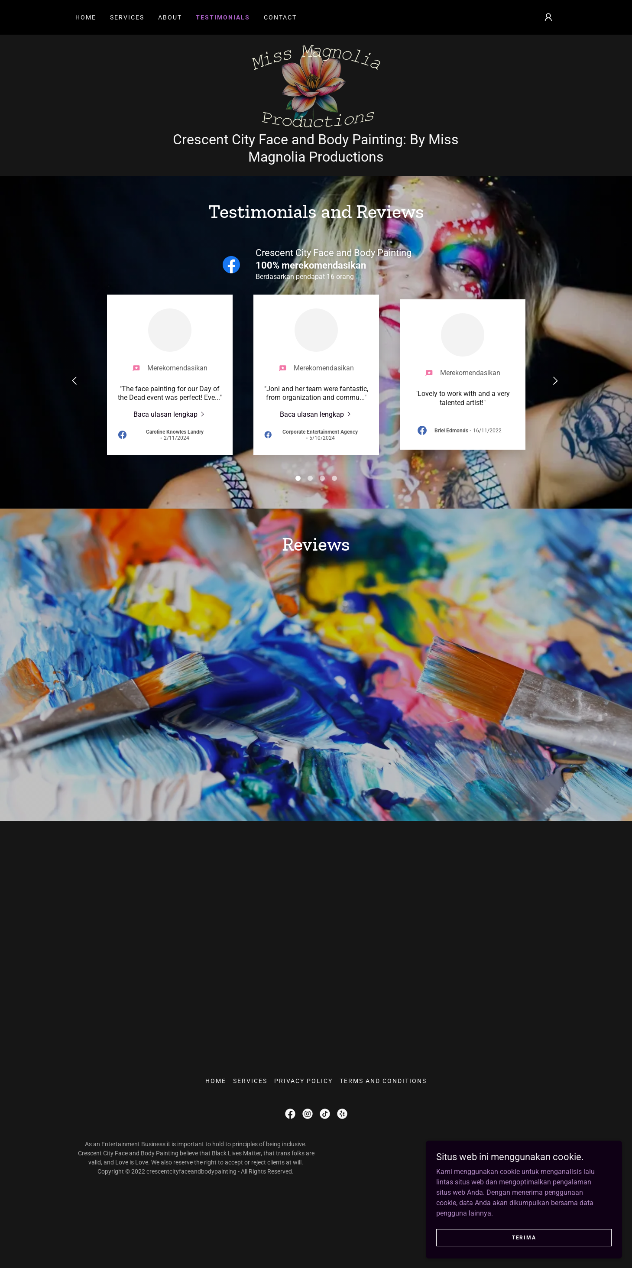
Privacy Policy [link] (303, 1155)
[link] (316, 114)
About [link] (170, 17)
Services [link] (127, 17)
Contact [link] (280, 17)
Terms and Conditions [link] (383, 1155)
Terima (535, 1237)
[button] (548, 17)
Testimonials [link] (223, 17)
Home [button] (215, 1155)
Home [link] (85, 17)
